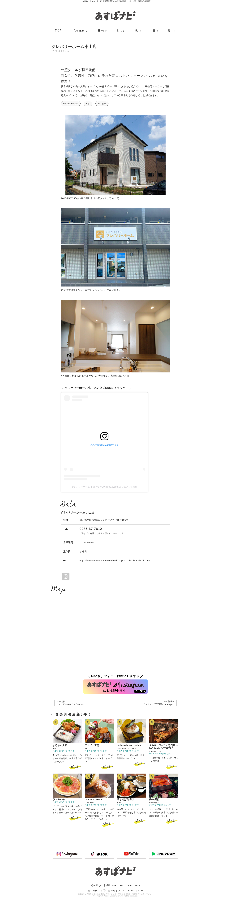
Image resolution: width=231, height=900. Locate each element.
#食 (66, 751)
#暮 (88, 103)
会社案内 (93, 890)
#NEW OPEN (70, 103)
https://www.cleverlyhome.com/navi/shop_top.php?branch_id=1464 (115, 560)
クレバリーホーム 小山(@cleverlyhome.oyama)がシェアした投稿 (104, 486)
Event (103, 30)
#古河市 (71, 751)
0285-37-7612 (91, 529)
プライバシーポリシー (130, 890)
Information (80, 30)
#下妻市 (103, 805)
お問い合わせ (108, 890)
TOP (58, 30)
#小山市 (102, 103)
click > (76, 767)
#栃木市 (167, 805)
